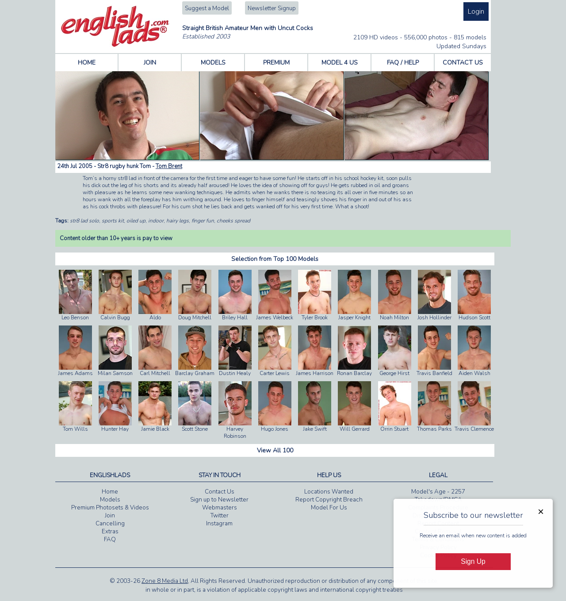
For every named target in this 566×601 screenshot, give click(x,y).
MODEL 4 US (339, 62)
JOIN (150, 62)
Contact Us (219, 492)
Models (110, 500)
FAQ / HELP (403, 62)
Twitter (219, 516)
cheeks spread (233, 220)
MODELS (213, 62)
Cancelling (110, 524)
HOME (87, 62)
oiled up (135, 220)
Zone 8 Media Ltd (165, 581)
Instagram (219, 524)
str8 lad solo (84, 220)
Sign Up (473, 561)
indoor (156, 220)
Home (110, 492)
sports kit (113, 220)
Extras (110, 532)
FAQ (110, 540)
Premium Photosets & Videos (110, 508)
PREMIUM (276, 62)
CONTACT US (463, 62)
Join (110, 516)
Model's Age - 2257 (438, 492)
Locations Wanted (328, 492)
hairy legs (177, 220)
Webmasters (219, 508)
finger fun (202, 220)
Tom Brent (169, 166)
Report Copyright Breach (329, 500)
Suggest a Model (207, 8)
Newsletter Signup (272, 8)
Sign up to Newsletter (219, 500)
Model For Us (329, 508)
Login (476, 11)
